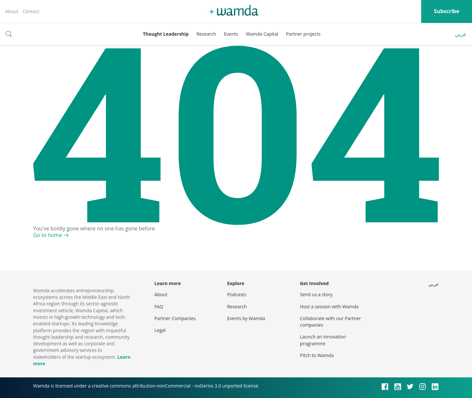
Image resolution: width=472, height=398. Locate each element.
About (11, 11)
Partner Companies (175, 318)
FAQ (158, 306)
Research (206, 34)
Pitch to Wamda (317, 355)
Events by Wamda (246, 318)
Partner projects (303, 34)
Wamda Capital (262, 34)
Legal (160, 330)
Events (231, 34)
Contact (31, 11)
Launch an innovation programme (323, 340)
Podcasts (236, 294)
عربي (461, 34)
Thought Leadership (165, 34)
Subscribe (446, 11)
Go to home (47, 235)
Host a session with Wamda (329, 306)
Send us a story (316, 294)
